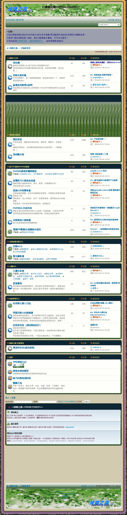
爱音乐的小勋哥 (99, 85)
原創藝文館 (18, 154)
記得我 (80, 402)
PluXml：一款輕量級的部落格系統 (104, 229)
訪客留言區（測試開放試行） (30, 41)
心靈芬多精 (18, 271)
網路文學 (24, 274)
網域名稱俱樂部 (21, 371)
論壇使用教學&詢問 (22, 85)
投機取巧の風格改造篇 (24, 180)
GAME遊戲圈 (19, 252)
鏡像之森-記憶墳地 (16, 343)
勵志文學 (48, 274)
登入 (7, 398)
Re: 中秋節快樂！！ (98, 139)
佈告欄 (16, 62)
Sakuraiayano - (63, 493)
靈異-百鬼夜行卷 (24, 276)
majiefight (97, 77)
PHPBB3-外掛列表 (22, 208)
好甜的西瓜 (97, 246)
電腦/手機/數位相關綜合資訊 (27, 229)
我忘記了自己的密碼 (66, 402)
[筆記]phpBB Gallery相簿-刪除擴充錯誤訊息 (105, 191)
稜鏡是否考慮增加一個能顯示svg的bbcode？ (105, 209)
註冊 (13, 398)
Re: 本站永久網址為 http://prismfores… (98, 313)
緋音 (94, 288)
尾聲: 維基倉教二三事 (99, 154)
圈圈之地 (17, 383)
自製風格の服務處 (22, 220)
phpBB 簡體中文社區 (54, 174)
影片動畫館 (51, 259)
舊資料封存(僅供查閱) (23, 347)
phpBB (57, 491)
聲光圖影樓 (18, 256)
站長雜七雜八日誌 (22, 303)
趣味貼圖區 (25, 259)
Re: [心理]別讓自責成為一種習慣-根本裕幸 (105, 284)
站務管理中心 (14, 299)
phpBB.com (25, 174)
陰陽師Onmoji (56, 249)
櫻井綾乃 (96, 65)
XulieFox (97, 232)
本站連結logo (20, 362)
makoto (96, 347)
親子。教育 (28, 279)
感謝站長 (94, 325)
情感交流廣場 (14, 135)
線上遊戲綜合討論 (39, 249)
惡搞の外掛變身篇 (22, 190)
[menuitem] (20, 20)
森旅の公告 (13, 58)
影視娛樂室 (38, 259)
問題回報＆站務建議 (23, 312)
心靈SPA (12, 266)
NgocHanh (70, 427)
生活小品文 (36, 274)
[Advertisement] (63, 114)
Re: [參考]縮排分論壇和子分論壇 (103, 180)
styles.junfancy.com (71, 493)
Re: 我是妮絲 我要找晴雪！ (101, 75)
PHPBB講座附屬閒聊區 (25, 171)
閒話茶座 (17, 139)
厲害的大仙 (97, 256)
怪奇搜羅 (39, 276)
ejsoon (96, 157)
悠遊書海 (17, 283)
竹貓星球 (37, 174)
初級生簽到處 (19, 75)
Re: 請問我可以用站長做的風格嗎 (104, 220)
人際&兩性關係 (53, 276)
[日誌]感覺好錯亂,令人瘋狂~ (102, 303)
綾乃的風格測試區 (22, 378)
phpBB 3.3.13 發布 (98, 171)
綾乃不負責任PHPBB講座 (19, 167)
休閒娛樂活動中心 (16, 242)
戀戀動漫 (24, 249)
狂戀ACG (17, 246)
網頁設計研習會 (27, 232)
